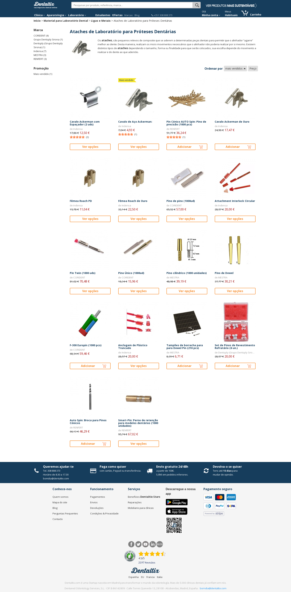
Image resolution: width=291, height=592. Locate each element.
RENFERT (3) (40, 59)
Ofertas (117, 15)
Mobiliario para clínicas (141, 508)
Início (37, 20)
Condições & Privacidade (104, 513)
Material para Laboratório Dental (66, 20)
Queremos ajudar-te (58, 467)
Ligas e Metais (101, 20)
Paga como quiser (113, 467)
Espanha (134, 577)
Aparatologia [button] (56, 15)
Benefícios (144, 496)
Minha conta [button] (211, 15)
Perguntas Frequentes (65, 513)
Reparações (135, 502)
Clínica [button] (39, 15)
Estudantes (102, 15)
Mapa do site (60, 502)
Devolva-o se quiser (227, 467)
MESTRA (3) (40, 55)
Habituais (231, 15)
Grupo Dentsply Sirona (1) (48, 39)
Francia (150, 577)
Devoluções (97, 508)
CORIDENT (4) (41, 35)
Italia (159, 577)
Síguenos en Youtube (145, 544)
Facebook (131, 544)
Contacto (58, 519)
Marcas (128, 15)
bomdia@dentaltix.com (56, 478)
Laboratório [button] (77, 15)
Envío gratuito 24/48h (172, 467)
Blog (137, 15)
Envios (94, 502)
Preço (252, 68)
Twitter (138, 544)
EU (142, 577)
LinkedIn (152, 544)
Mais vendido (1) (43, 74)
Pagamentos (97, 496)
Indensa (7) (40, 51)
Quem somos (60, 496)
